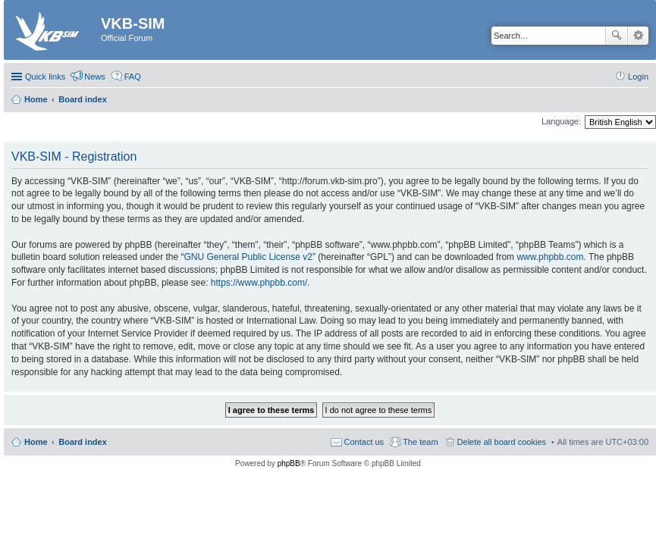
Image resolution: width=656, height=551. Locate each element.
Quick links (45, 76)
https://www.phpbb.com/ (259, 282)
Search (616, 36)
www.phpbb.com (549, 257)
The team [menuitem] (420, 441)
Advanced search (638, 36)
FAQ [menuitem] (132, 76)
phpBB (289, 463)
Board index (82, 441)
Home (36, 441)
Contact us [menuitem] (364, 441)
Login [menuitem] (638, 76)
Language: (561, 121)
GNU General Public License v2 (248, 257)
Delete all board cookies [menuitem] (501, 441)
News (94, 76)
